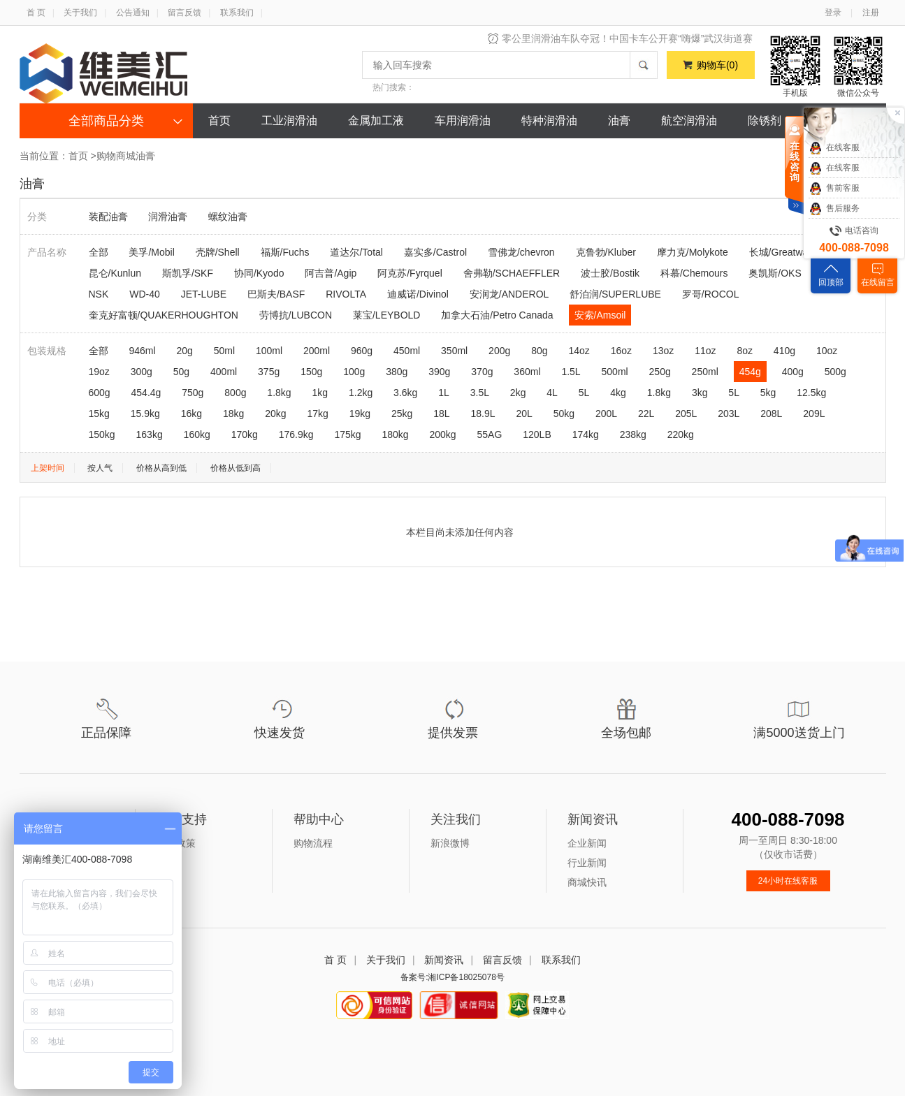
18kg (233, 413)
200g (499, 350)
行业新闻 (587, 862)
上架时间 (47, 468)
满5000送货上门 (798, 733)
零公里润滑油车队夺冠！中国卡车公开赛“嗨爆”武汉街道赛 (627, 38)
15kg (99, 413)
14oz (578, 350)
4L (552, 392)
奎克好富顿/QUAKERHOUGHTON (163, 315)
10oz (826, 350)
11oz (705, 350)
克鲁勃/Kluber (606, 252)
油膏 (619, 120)
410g (784, 350)
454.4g (146, 392)
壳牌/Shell (218, 252)
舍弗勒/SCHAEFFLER (511, 273)
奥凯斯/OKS (774, 273)
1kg (320, 392)
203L (728, 413)
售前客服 (834, 189)
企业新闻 (587, 843)
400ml (223, 371)
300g (141, 371)
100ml (269, 350)
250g (660, 371)
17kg (317, 413)
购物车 (717, 65)
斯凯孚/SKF (187, 273)
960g (361, 350)
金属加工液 (376, 120)
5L (584, 392)
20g (184, 350)
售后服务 (834, 209)
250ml (705, 371)
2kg (518, 392)
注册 (870, 12)
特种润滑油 (549, 120)
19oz (99, 371)
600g (99, 392)
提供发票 (453, 733)
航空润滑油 (689, 120)
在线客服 (834, 148)
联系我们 (237, 12)
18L (441, 413)
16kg (191, 413)
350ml (454, 350)
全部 (98, 252)
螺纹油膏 (227, 216)
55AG (489, 434)
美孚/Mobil (151, 252)
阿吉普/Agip (330, 273)
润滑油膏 (167, 216)
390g (439, 371)
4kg (618, 392)
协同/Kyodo (259, 273)
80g (539, 350)
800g (235, 392)
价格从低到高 (235, 468)
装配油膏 (108, 216)
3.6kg (405, 392)
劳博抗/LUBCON (295, 315)
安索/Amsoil (600, 315)
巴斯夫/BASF (276, 294)
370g (482, 371)
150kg (102, 434)
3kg (700, 392)
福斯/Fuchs (285, 252)
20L (524, 413)
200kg (443, 434)
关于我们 (80, 12)
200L (606, 413)
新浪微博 (450, 843)
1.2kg (360, 392)
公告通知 (133, 12)
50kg (563, 413)
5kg (768, 392)
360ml (527, 371)
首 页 (36, 12)
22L (646, 413)
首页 (219, 120)
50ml (224, 350)
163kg (149, 434)
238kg (633, 434)
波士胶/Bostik (610, 273)
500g (835, 371)
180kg (395, 434)
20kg (275, 413)
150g (311, 371)
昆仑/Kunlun (115, 273)
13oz (663, 350)
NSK (99, 294)
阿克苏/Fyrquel (409, 273)
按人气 (100, 468)
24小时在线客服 (788, 881)
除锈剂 (764, 120)
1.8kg (279, 392)
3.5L (479, 392)
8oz (745, 350)
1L (443, 392)
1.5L (570, 371)
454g (750, 371)
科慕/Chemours (693, 273)
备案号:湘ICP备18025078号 (452, 977)
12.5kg (811, 392)
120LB (537, 434)
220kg (680, 434)
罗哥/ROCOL (710, 294)
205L (686, 413)
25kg (401, 413)
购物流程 (313, 843)
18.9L (482, 413)
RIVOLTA (346, 294)
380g (396, 371)
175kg (347, 434)
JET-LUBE (203, 294)
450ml (406, 350)
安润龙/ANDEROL (509, 294)
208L (771, 413)
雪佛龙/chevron (521, 252)
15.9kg (145, 413)
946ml (142, 350)
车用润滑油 (463, 120)
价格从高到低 (161, 468)
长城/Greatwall (781, 252)
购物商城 (116, 155)
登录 (833, 12)
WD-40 (144, 294)
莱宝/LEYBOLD (386, 315)
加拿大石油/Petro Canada (497, 315)
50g (181, 371)
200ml (316, 350)
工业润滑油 (289, 120)
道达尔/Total (356, 252)
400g (793, 371)
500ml (615, 371)
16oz (621, 350)
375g (269, 371)
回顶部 (831, 282)
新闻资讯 (443, 959)
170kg (244, 434)
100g (354, 371)
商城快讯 (587, 882)
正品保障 (106, 733)
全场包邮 (626, 733)
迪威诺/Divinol (418, 294)
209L (814, 413)
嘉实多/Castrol (435, 252)
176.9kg (296, 434)
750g (192, 392)
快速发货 (279, 733)
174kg (585, 434)
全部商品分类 (106, 121)
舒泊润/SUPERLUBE (615, 294)
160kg (197, 434)
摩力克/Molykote (692, 252)
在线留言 (878, 282)
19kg (359, 413)
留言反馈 (184, 12)
